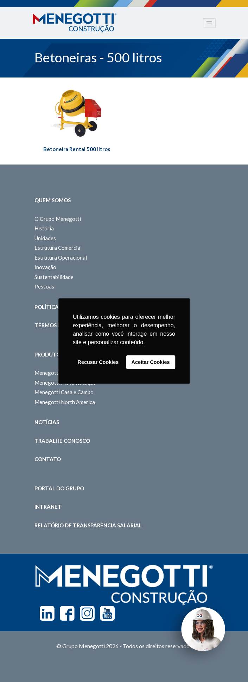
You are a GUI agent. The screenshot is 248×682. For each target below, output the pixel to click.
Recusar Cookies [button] (98, 362)
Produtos (48, 354)
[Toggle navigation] (209, 22)
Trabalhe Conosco (62, 441)
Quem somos (52, 200)
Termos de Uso (55, 325)
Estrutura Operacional (60, 257)
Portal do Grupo (59, 488)
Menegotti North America (64, 402)
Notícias (46, 422)
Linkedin (47, 613)
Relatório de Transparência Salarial (88, 525)
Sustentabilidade (54, 277)
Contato (47, 459)
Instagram (87, 613)
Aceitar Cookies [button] (151, 362)
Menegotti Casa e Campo (64, 392)
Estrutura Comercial (58, 247)
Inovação (45, 267)
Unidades (45, 238)
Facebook (67, 613)
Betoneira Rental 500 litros (76, 149)
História (44, 228)
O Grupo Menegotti (57, 219)
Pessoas (44, 286)
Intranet (48, 506)
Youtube (107, 613)
